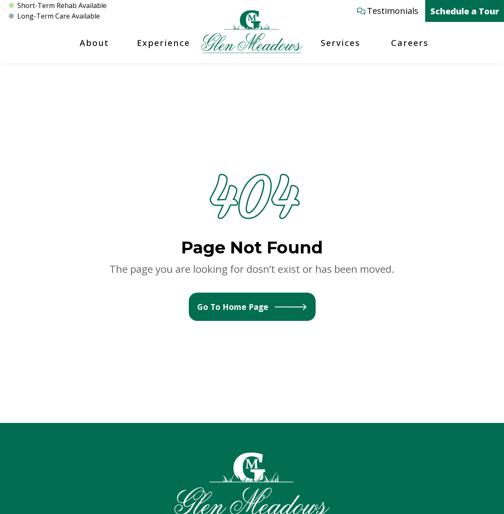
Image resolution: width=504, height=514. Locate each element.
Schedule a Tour (464, 11)
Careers (410, 42)
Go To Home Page (252, 306)
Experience (163, 42)
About (94, 42)
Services (340, 42)
